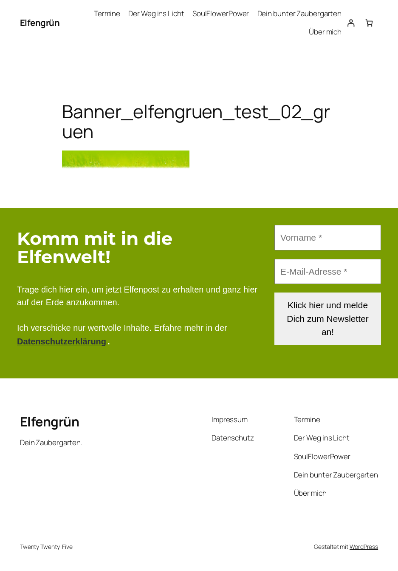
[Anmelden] (351, 23)
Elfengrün (40, 22)
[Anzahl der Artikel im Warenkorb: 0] (369, 23)
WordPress (364, 547)
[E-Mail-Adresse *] (327, 271)
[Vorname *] (327, 237)
